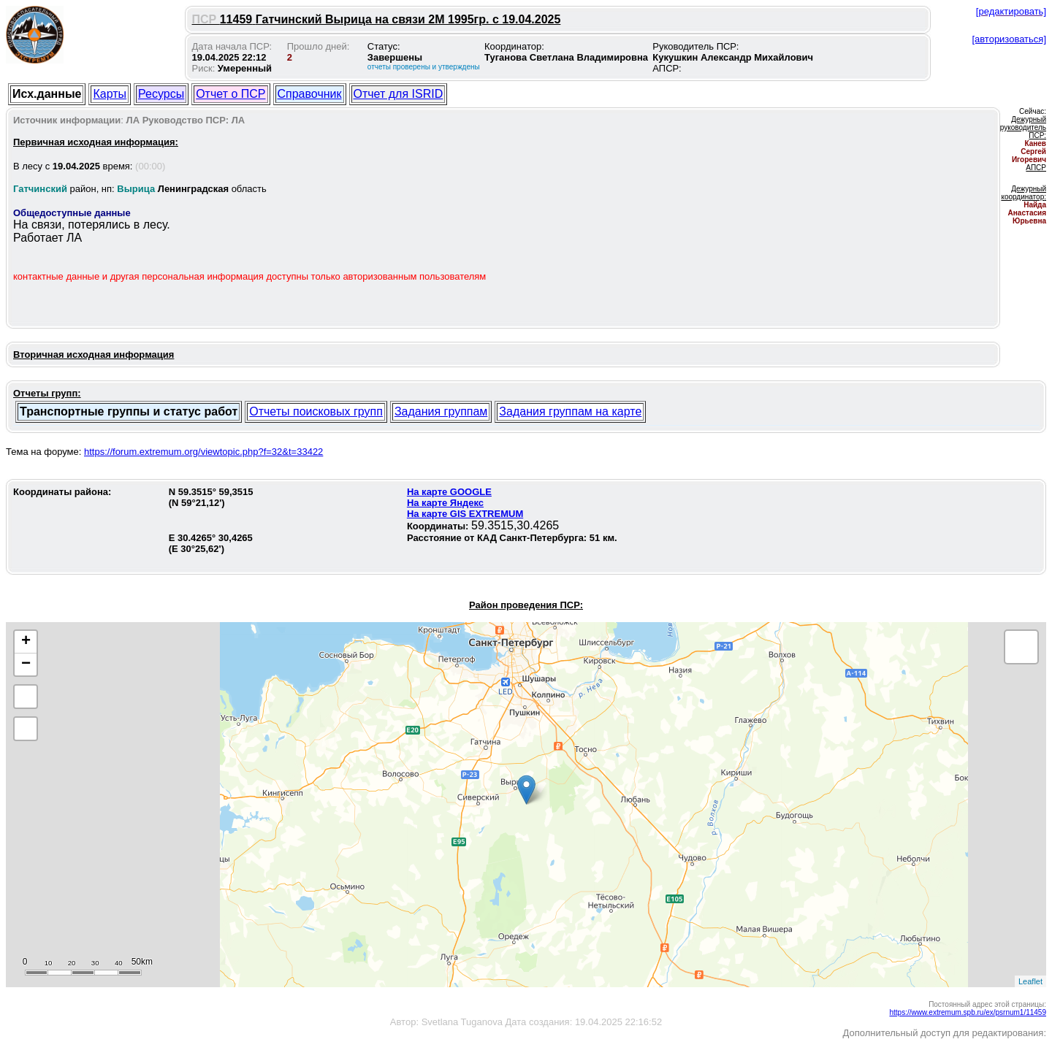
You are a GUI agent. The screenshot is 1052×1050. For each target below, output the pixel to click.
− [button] (26, 664)
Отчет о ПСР (230, 94)
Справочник (310, 94)
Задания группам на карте (570, 411)
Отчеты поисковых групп (316, 411)
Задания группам (440, 411)
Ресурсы (161, 94)
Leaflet (1030, 981)
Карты (109, 94)
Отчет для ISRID (398, 94)
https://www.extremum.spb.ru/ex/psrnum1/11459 (967, 1012)
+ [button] (26, 642)
